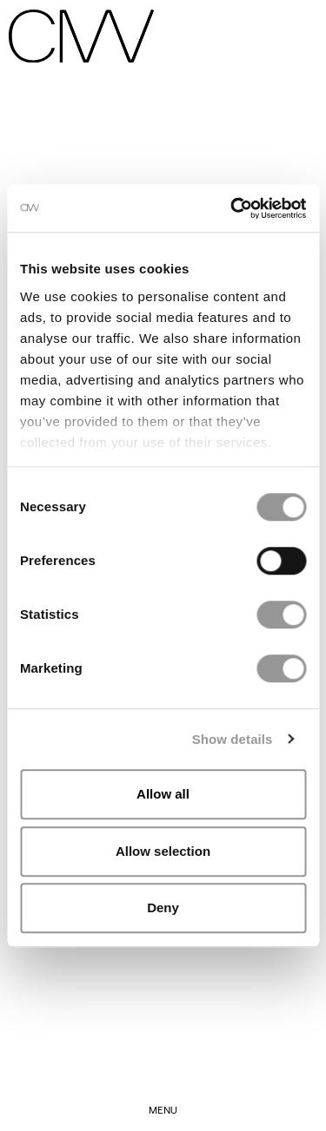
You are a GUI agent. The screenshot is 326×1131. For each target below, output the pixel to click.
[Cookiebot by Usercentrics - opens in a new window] (232, 208)
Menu (163, 1109)
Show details (232, 739)
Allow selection (163, 851)
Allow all (163, 793)
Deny (163, 907)
